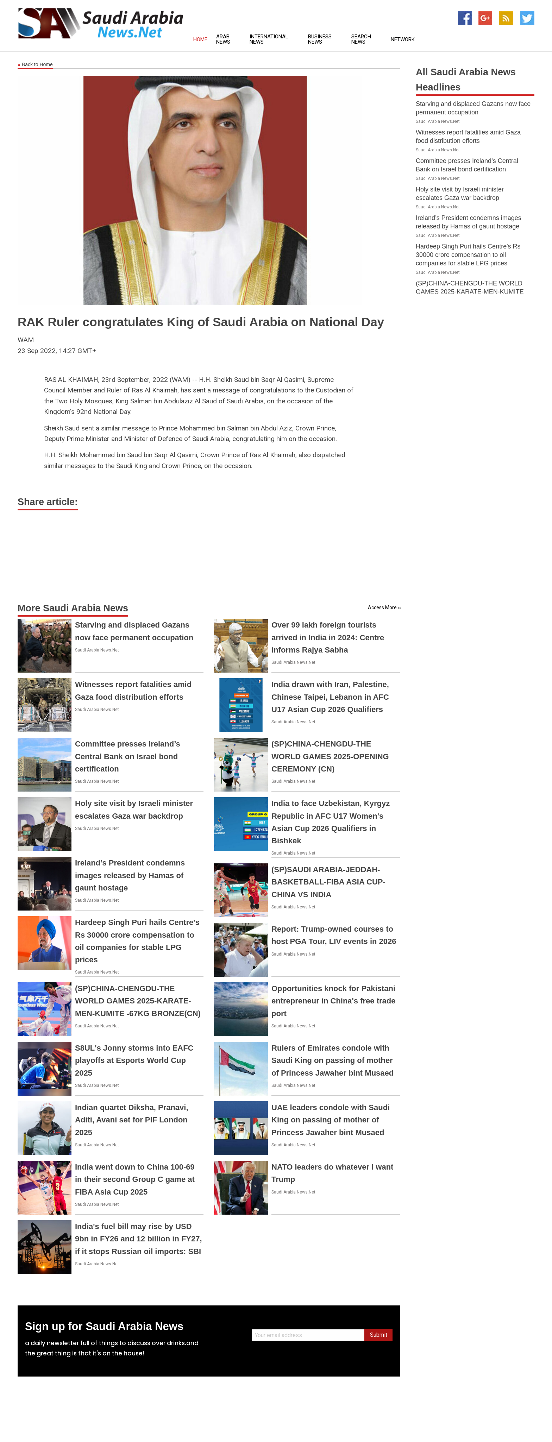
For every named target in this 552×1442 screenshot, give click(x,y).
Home (200, 39)
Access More (382, 607)
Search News (361, 39)
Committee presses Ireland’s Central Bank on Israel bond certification (127, 756)
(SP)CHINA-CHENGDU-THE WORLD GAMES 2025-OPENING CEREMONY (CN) (330, 756)
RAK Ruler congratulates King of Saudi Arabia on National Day (201, 322)
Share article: (48, 502)
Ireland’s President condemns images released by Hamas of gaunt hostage (130, 875)
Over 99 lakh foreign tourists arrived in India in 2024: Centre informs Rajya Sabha (327, 637)
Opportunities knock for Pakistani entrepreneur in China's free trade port (333, 1001)
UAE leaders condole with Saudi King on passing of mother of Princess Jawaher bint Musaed (330, 1119)
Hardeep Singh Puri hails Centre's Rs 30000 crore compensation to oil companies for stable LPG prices (468, 255)
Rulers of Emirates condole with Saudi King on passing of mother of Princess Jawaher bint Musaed (332, 1060)
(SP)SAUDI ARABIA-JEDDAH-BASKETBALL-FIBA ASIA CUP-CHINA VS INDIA (328, 882)
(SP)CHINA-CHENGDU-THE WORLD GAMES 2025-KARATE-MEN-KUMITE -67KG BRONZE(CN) (138, 1001)
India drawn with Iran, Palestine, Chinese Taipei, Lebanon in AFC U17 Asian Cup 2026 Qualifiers (330, 696)
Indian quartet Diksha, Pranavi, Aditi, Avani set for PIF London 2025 (131, 1119)
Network (403, 39)
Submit (378, 1334)
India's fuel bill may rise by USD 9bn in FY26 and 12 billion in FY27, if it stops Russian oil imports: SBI (138, 1238)
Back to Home (35, 64)
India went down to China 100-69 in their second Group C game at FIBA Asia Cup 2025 (135, 1179)
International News (269, 39)
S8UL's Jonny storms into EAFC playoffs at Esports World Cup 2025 (134, 1060)
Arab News (223, 39)
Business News (320, 39)
